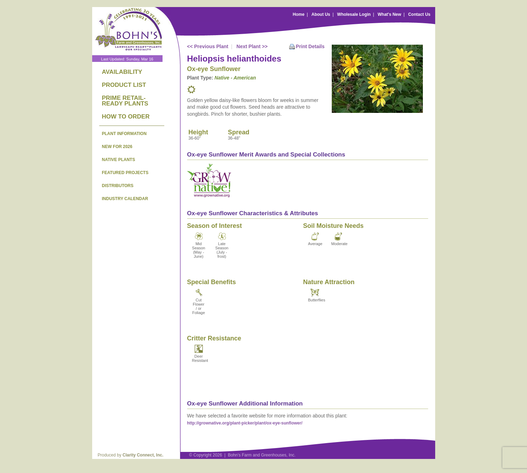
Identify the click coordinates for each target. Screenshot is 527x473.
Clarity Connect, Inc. (142, 455)
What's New (389, 14)
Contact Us (419, 14)
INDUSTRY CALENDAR (125, 198)
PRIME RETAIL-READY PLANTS (125, 101)
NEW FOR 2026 (117, 146)
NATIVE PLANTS (118, 159)
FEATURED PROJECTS (125, 172)
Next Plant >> (252, 46)
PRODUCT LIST (124, 85)
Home (298, 14)
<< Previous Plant (208, 46)
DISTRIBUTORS (118, 185)
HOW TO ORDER (126, 116)
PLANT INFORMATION (124, 133)
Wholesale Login (353, 14)
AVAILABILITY (122, 72)
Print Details (310, 46)
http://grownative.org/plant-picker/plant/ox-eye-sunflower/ (245, 423)
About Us (320, 14)
